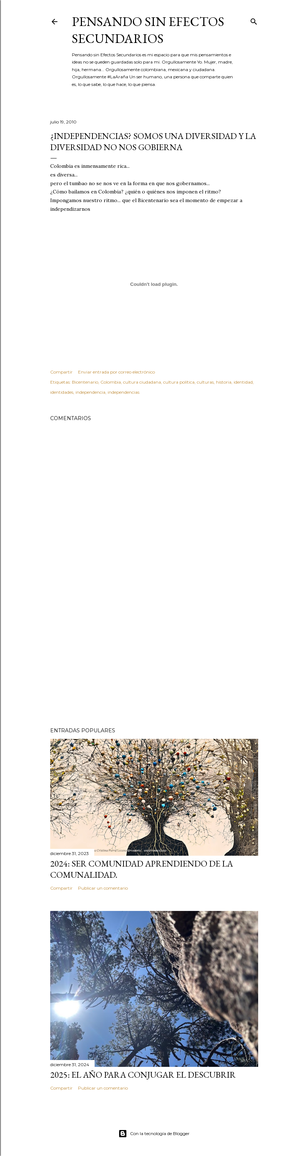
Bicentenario (85, 382)
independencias (123, 392)
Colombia (110, 382)
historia (223, 382)
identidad (243, 382)
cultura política (179, 382)
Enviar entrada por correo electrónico (116, 372)
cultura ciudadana (142, 382)
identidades (61, 392)
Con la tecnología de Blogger (154, 1133)
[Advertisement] (154, 658)
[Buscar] (254, 20)
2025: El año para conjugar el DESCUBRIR (143, 1074)
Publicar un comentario (103, 888)
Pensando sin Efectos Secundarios (148, 30)
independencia (90, 392)
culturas (205, 382)
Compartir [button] (61, 372)
